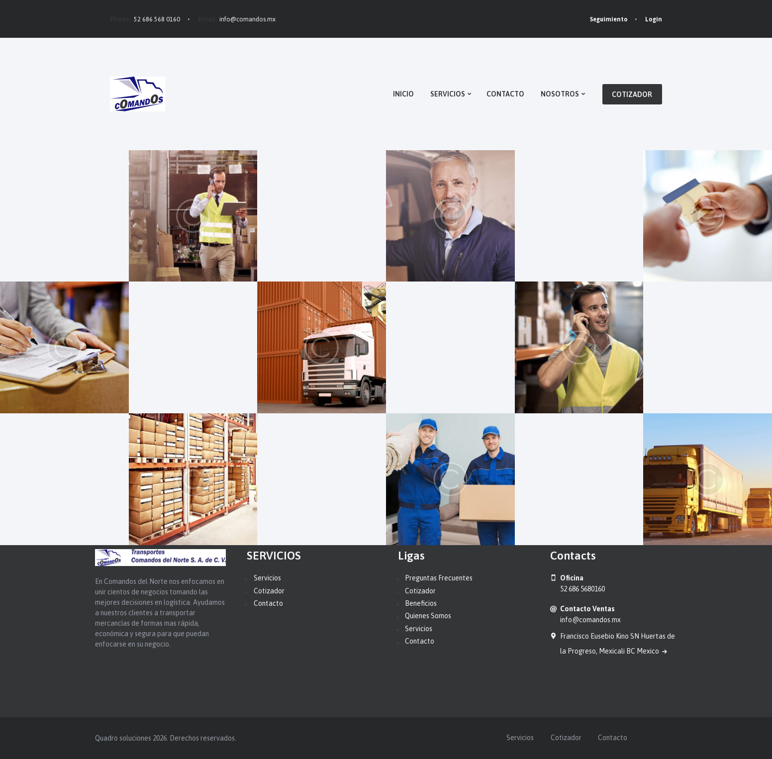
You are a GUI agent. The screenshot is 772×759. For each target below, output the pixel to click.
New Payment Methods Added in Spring (575, 215)
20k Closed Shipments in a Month (319, 215)
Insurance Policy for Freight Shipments (439, 347)
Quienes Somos (428, 616)
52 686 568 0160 (157, 19)
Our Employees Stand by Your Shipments (191, 347)
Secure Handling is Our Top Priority (702, 347)
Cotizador (269, 591)
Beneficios (421, 603)
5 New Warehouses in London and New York (57, 215)
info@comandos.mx (247, 19)
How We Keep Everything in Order (63, 478)
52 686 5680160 (582, 589)
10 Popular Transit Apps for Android (575, 478)
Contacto (268, 603)
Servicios (267, 578)
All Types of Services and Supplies (320, 478)
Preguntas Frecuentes (439, 578)
